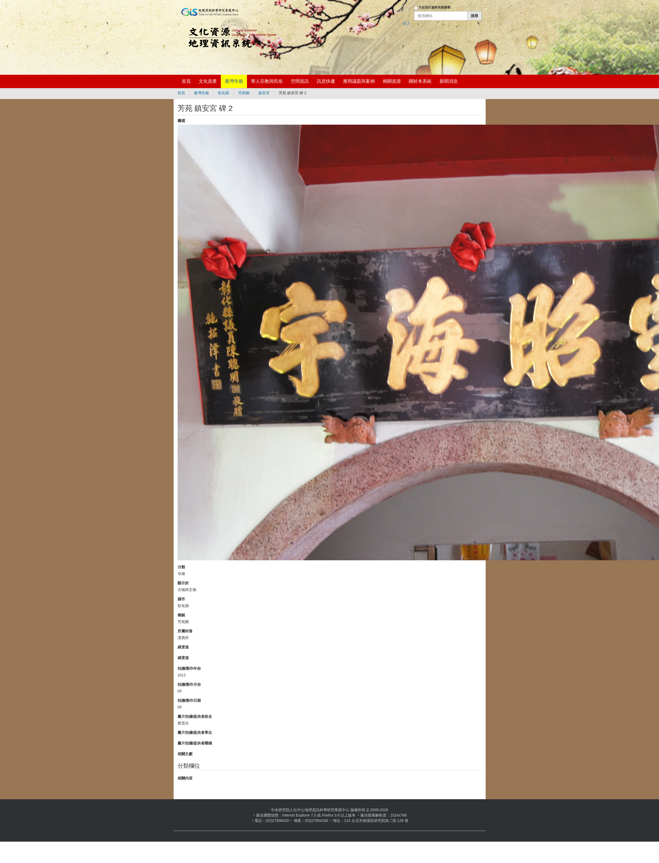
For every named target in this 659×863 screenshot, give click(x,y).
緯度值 (183, 658)
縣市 (181, 599)
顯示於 (183, 583)
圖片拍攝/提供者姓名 (195, 716)
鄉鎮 (181, 615)
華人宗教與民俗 (267, 81)
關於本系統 (420, 81)
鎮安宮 (264, 93)
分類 (181, 567)
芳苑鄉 (243, 93)
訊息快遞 (326, 81)
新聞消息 (449, 81)
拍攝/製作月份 (189, 684)
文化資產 (208, 81)
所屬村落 (185, 631)
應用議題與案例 (359, 81)
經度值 (183, 647)
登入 (406, 23)
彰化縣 (223, 93)
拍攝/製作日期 (189, 700)
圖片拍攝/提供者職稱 (195, 743)
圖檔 (181, 121)
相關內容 (185, 778)
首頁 (186, 81)
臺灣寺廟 (234, 81)
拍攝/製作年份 (189, 668)
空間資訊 (300, 81)
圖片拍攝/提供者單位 (195, 732)
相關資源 (392, 81)
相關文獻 (185, 754)
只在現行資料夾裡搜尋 (434, 7)
